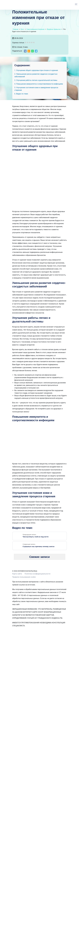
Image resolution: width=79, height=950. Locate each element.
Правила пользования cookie (24, 577)
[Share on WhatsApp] (32, 51)
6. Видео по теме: (21, 94)
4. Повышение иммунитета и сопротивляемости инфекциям (38, 84)
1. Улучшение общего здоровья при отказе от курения (36, 70)
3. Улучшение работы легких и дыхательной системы (35, 80)
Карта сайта (17, 574)
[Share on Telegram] (36, 51)
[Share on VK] (25, 51)
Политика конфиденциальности (37, 574)
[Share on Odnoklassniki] (29, 51)
